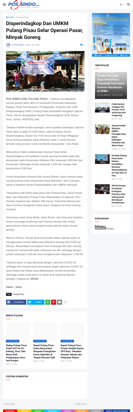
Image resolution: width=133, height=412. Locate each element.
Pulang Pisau (22, 17)
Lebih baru (10, 404)
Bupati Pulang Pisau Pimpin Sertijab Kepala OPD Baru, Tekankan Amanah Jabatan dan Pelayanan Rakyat (72, 351)
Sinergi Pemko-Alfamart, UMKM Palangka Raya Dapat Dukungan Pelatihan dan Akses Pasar (119, 135)
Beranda (10, 17)
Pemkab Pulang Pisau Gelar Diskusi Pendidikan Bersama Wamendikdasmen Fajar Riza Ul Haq (119, 165)
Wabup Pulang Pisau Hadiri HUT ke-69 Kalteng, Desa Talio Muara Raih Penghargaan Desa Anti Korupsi (16, 353)
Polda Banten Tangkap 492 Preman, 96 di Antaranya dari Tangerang (119, 110)
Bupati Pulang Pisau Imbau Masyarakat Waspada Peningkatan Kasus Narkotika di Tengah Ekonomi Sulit (44, 351)
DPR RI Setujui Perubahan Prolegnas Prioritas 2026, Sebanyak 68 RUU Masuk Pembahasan (119, 194)
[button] (4, 4)
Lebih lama (80, 404)
